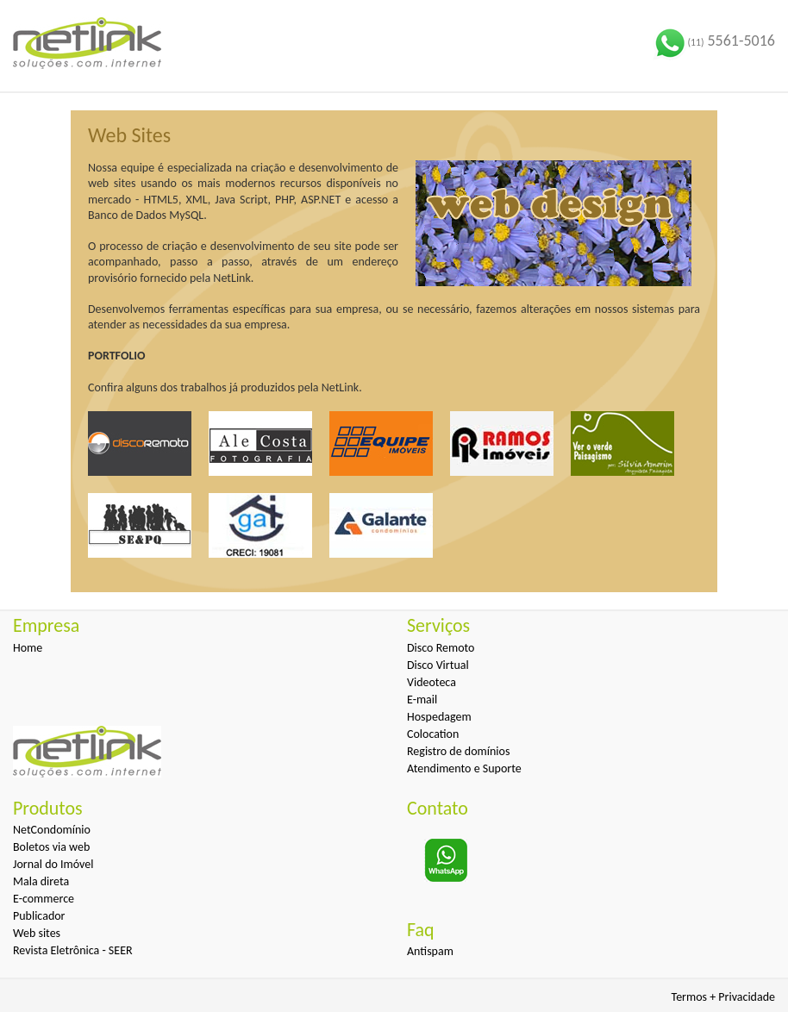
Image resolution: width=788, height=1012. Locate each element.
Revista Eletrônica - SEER (73, 950)
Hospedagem (439, 716)
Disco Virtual (438, 665)
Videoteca (431, 682)
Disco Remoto (440, 647)
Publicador (39, 916)
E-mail (422, 699)
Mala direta (41, 881)
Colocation (433, 734)
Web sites (36, 933)
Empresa (46, 625)
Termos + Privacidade (723, 997)
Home (27, 647)
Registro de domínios (458, 751)
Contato (437, 808)
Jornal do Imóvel (53, 864)
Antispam (430, 951)
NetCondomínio (52, 829)
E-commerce (43, 898)
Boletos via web (51, 847)
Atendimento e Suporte (464, 768)
